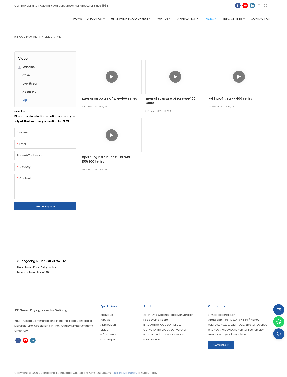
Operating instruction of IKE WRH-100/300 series (107, 159)
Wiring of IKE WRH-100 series (230, 98)
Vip (59, 36)
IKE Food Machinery (27, 36)
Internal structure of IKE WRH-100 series (170, 100)
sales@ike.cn (226, 315)
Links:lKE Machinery (125, 373)
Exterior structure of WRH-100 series (109, 98)
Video (48, 36)
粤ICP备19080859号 (98, 373)
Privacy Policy (148, 373)
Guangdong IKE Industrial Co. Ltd (41, 261)
